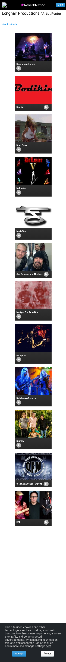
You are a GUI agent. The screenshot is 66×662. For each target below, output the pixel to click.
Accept (19, 653)
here (48, 646)
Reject (47, 653)
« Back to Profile (9, 24)
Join (60, 5)
